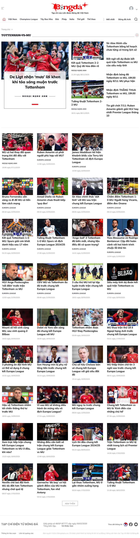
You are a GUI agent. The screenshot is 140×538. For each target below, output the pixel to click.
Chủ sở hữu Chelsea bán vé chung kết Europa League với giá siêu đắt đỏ (86, 369)
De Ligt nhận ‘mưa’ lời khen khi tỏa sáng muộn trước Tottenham (35, 82)
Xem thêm (70, 503)
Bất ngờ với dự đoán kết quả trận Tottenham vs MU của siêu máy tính (122, 62)
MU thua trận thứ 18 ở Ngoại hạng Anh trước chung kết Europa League (122, 331)
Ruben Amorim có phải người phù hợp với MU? (50, 154)
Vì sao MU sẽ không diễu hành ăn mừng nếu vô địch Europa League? (51, 408)
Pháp (64, 19)
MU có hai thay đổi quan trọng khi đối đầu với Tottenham (16, 155)
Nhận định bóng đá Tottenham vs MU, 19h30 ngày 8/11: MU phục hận (120, 78)
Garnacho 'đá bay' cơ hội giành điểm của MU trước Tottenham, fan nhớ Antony (51, 487)
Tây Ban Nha (46, 19)
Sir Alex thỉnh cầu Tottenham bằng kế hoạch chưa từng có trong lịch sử (121, 46)
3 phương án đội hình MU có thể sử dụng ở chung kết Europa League (17, 368)
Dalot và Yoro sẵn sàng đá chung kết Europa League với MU (50, 331)
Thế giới (80, 19)
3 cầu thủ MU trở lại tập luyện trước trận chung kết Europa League (87, 286)
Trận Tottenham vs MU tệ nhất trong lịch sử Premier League (122, 445)
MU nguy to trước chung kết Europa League (86, 406)
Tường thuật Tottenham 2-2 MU (86, 103)
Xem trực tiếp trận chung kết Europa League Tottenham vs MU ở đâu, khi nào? (16, 447)
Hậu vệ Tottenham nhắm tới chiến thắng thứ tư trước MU (16, 408)
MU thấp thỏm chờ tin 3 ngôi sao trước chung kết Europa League (121, 368)
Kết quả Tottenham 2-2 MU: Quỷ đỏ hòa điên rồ (85, 64)
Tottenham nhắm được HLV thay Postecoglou (85, 329)
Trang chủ (5, 29)
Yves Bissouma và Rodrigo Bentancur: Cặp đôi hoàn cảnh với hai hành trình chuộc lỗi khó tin (122, 242)
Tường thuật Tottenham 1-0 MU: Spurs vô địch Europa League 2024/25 (51, 241)
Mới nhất (110, 19)
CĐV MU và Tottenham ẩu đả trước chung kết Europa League (52, 286)
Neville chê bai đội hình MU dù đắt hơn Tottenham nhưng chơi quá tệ (17, 486)
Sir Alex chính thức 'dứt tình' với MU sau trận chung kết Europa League (87, 200)
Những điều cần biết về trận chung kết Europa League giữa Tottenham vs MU (51, 447)
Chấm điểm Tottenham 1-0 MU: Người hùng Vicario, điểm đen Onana (122, 200)
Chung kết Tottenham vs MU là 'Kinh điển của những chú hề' (121, 408)
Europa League (44, 160)
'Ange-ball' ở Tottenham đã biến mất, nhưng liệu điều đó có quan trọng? (86, 241)
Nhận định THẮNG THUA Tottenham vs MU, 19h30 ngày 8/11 (121, 93)
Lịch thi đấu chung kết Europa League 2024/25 (86, 443)
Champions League (29, 19)
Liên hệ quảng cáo (26, 533)
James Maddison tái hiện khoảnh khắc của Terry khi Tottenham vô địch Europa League (87, 157)
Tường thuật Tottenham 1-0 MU (121, 484)
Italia (71, 19)
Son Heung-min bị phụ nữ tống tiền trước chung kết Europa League (52, 368)
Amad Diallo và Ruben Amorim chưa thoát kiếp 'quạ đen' (51, 200)
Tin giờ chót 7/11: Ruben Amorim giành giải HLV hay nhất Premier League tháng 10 (122, 110)
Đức (57, 19)
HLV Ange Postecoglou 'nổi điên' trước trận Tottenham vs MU (15, 286)
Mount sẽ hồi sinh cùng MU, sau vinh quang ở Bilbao (15, 331)
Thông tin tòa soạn (8, 533)
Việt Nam (12, 19)
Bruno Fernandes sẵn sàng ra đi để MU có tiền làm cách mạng (16, 200)
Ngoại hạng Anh (35, 96)
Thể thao (91, 19)
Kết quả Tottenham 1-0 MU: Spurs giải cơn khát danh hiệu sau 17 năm (16, 241)
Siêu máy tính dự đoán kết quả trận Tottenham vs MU (122, 286)
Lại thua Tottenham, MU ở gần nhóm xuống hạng (87, 484)
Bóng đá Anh (124, 19)
